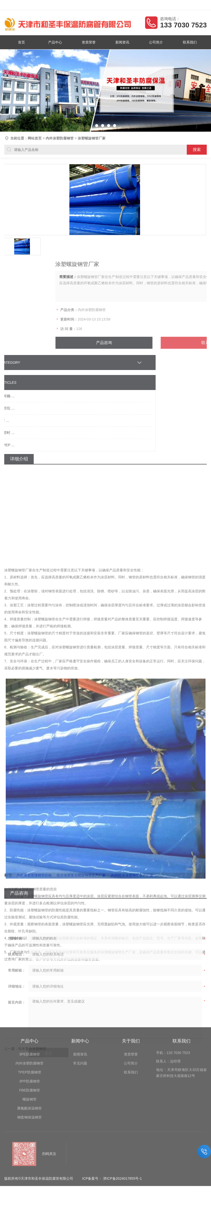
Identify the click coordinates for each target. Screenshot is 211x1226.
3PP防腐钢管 (29, 1033)
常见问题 (80, 1015)
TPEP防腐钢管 (29, 1024)
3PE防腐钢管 (29, 1006)
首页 (23, 42)
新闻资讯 (122, 42)
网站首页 (35, 137)
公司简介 (154, 42)
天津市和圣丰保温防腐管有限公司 (46, 5)
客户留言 (201, 5)
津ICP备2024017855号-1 (122, 1130)
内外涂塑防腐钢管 (60, 137)
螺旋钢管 (29, 1051)
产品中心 (56, 42)
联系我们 (187, 42)
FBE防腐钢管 (29, 1042)
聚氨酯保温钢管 (29, 1060)
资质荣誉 (89, 42)
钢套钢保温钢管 (29, 1069)
